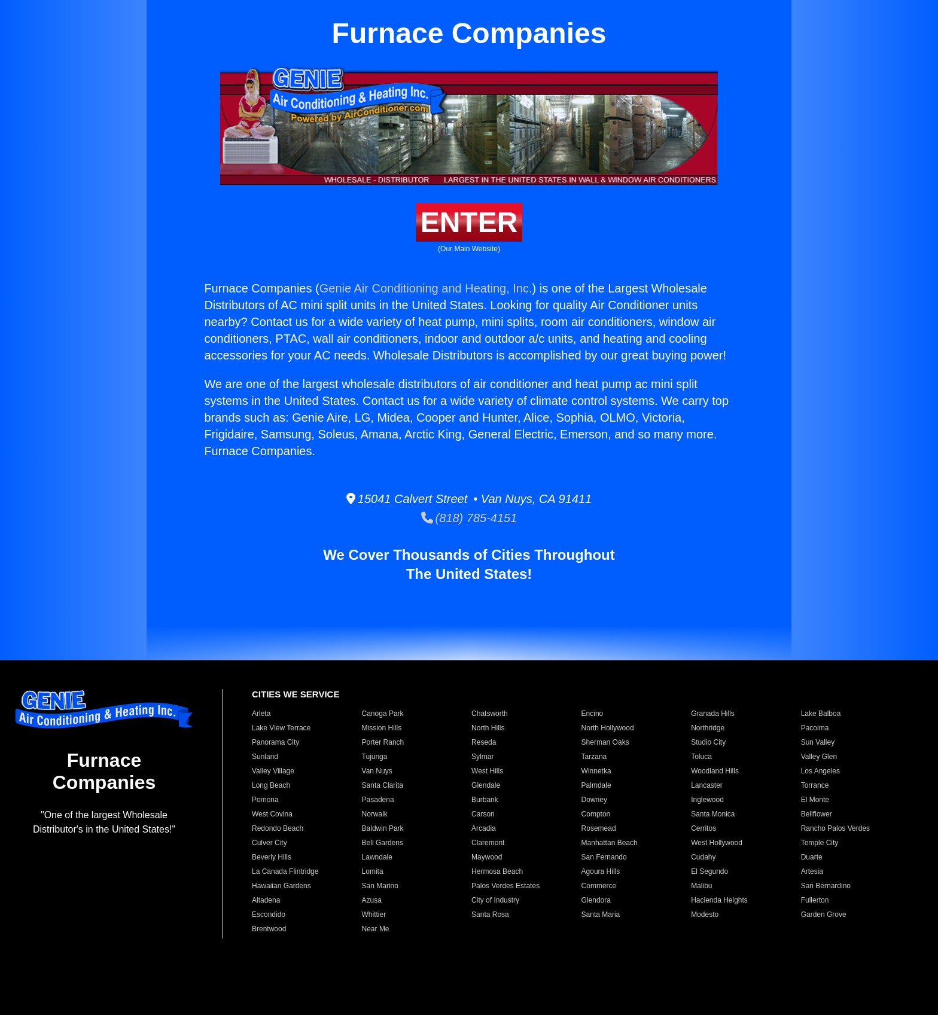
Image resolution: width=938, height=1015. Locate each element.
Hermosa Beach (497, 871)
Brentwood (269, 929)
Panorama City (275, 742)
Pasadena (378, 799)
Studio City (708, 742)
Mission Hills (382, 728)
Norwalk (375, 814)
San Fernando (604, 857)
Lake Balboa (821, 713)
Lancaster (707, 785)
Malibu (701, 886)
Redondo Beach (277, 828)
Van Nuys (377, 771)
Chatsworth (489, 713)
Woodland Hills (715, 771)
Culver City (269, 843)
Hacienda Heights (719, 900)
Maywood (486, 857)
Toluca (701, 756)
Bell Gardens (382, 843)
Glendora (596, 900)
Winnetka (596, 771)
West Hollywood (716, 843)
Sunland (265, 756)
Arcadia (483, 828)
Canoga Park (383, 713)
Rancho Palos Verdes (835, 828)
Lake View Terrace (281, 728)
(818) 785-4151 (469, 518)
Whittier (374, 914)
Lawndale (377, 857)
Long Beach (271, 785)
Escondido (268, 914)
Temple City (820, 843)
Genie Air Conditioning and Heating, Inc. (425, 288)
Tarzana (594, 756)
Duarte (812, 857)
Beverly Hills (271, 857)
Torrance (815, 785)
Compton (596, 814)
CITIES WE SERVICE (295, 694)
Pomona (265, 799)
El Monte (815, 799)
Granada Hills (713, 713)
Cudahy (703, 857)
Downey (594, 799)
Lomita (372, 871)
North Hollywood (607, 728)
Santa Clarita (382, 785)
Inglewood (707, 799)
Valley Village (273, 771)
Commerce (599, 886)
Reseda (483, 742)
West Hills (487, 771)
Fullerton (815, 900)
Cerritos (703, 828)
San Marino (380, 886)
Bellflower (816, 814)
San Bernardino (826, 886)
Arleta (261, 713)
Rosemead (598, 828)
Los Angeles (820, 771)
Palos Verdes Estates (505, 886)
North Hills (487, 728)
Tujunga (375, 756)
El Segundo (709, 871)
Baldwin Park (383, 828)
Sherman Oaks (605, 742)
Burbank (484, 799)
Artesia (812, 871)
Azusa (372, 900)
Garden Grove (823, 914)
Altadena (266, 900)
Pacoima (815, 728)
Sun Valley (818, 742)
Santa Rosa (490, 914)
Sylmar (482, 756)
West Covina (272, 814)
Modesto (704, 914)
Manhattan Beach (609, 843)
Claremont (487, 843)
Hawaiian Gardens (281, 886)
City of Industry (495, 900)
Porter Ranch (383, 742)
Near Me (375, 929)
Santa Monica (713, 814)
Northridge (707, 728)
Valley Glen (819, 756)
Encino (592, 713)
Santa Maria (600, 914)
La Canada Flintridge (285, 871)
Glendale (485, 785)
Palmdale (596, 785)
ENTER (469, 222)
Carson (483, 814)
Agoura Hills (600, 871)
